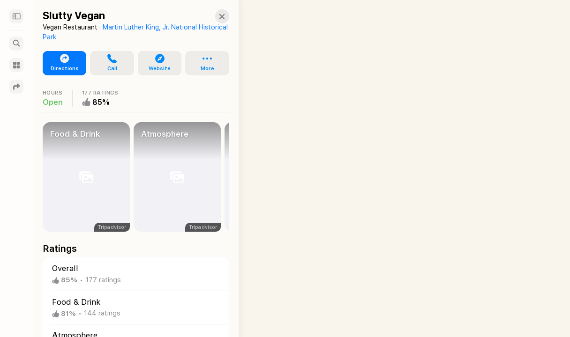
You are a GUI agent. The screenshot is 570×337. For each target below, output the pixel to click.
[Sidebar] (16, 16)
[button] (214, 16)
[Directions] (16, 86)
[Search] (16, 43)
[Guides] (16, 65)
